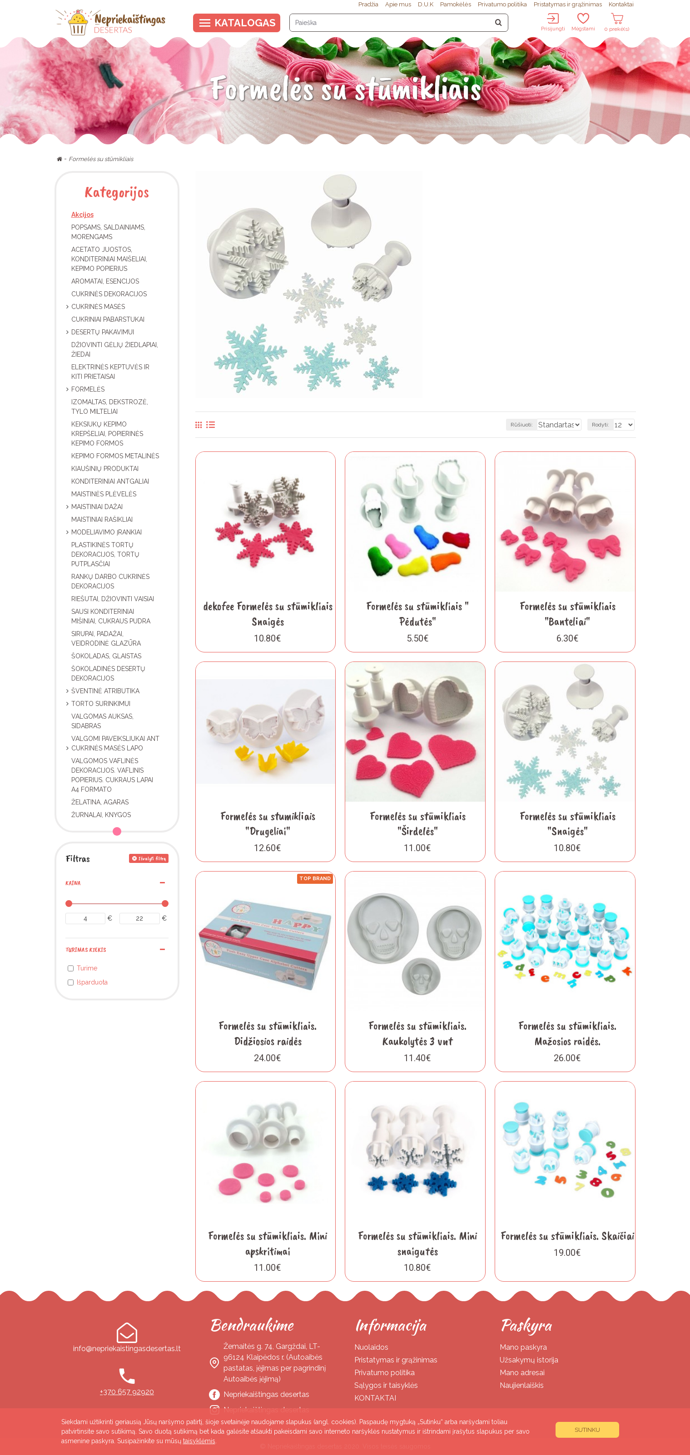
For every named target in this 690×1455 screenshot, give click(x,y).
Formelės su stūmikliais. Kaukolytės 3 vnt (417, 1033)
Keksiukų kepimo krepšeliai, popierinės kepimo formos (107, 434)
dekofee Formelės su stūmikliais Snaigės (268, 613)
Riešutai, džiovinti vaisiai (112, 599)
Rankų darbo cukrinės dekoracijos (110, 581)
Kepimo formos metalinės (115, 456)
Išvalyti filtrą (152, 858)
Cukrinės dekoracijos (109, 294)
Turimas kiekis (85, 950)
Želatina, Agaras (100, 802)
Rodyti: (603, 424)
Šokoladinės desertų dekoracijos (108, 673)
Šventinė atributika (105, 691)
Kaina (73, 883)
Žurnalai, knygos (101, 814)
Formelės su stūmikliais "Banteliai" (568, 613)
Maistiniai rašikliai (102, 519)
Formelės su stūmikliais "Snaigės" (568, 823)
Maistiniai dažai (97, 506)
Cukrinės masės (98, 306)
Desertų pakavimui (102, 332)
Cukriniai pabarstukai (107, 319)
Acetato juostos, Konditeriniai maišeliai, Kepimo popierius (109, 259)
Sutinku (587, 1429)
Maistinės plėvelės (103, 494)
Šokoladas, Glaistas (106, 656)
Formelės (87, 389)
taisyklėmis (199, 1441)
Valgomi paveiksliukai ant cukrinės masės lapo (115, 743)
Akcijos (82, 214)
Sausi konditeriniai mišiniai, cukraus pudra (110, 616)
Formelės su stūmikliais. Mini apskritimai (267, 1243)
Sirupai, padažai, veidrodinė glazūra (106, 638)
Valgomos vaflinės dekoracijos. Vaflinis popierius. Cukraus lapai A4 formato (112, 775)
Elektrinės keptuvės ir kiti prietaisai (110, 371)
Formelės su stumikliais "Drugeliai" (267, 823)
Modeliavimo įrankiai (106, 532)
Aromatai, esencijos (105, 281)
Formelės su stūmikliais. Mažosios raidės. (567, 1033)
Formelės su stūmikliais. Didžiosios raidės (267, 1033)
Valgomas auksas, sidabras (102, 721)
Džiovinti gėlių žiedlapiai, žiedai (114, 349)
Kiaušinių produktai (105, 468)
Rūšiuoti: (488, 424)
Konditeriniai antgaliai (110, 481)
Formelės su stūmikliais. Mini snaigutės (417, 1243)
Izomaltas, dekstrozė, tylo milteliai (109, 406)
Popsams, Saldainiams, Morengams (108, 232)
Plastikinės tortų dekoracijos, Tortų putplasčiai (105, 554)
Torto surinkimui (100, 703)
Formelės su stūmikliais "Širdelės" (418, 823)
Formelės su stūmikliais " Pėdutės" (417, 613)
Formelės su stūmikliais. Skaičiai (567, 1235)
